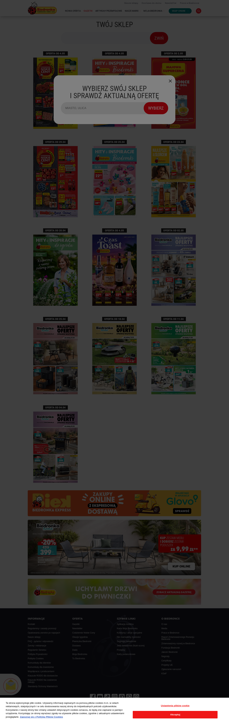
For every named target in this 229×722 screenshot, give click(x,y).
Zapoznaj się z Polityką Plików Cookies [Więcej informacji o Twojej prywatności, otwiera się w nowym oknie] (41, 717)
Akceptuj (175, 714)
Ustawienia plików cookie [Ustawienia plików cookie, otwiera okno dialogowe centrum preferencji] (175, 705)
